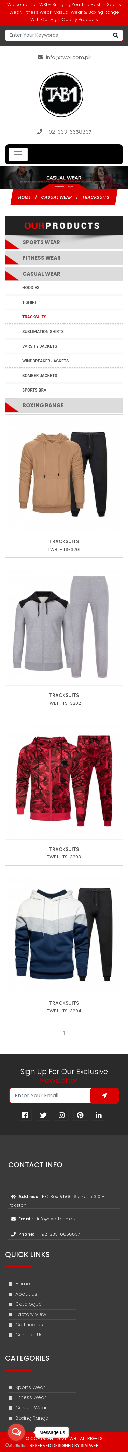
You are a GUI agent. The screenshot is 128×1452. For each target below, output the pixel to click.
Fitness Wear (42, 257)
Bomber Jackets (39, 375)
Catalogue (25, 1304)
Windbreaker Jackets (45, 360)
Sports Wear (27, 1387)
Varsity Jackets (39, 346)
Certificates (26, 1324)
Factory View (27, 1314)
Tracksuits (96, 197)
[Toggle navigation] (18, 154)
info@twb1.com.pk (64, 57)
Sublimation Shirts (43, 331)
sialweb (89, 1445)
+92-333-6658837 (64, 131)
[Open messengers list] (16, 1432)
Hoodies (30, 287)
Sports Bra (34, 390)
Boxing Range (43, 405)
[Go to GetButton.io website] (16, 1445)
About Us (23, 1293)
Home (25, 197)
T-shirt (29, 302)
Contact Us (26, 1334)
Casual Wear (57, 197)
